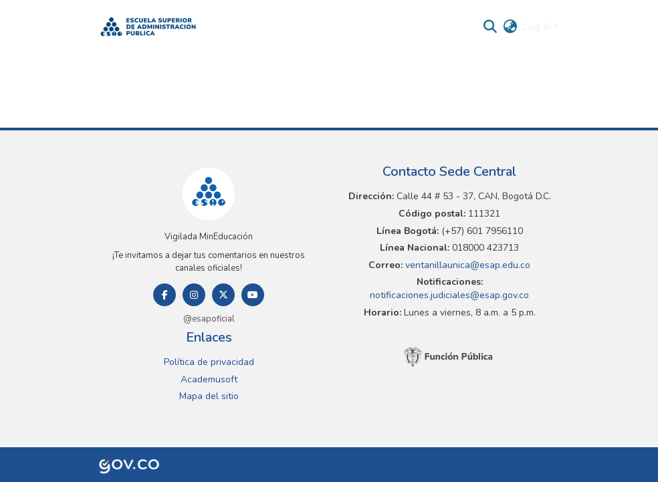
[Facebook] (164, 294)
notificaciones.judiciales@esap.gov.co (449, 295)
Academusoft (209, 379)
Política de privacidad (209, 362)
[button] (148, 26)
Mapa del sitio (209, 396)
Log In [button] (538, 26)
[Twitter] (223, 294)
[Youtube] (252, 294)
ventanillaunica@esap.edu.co (466, 265)
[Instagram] (194, 294)
